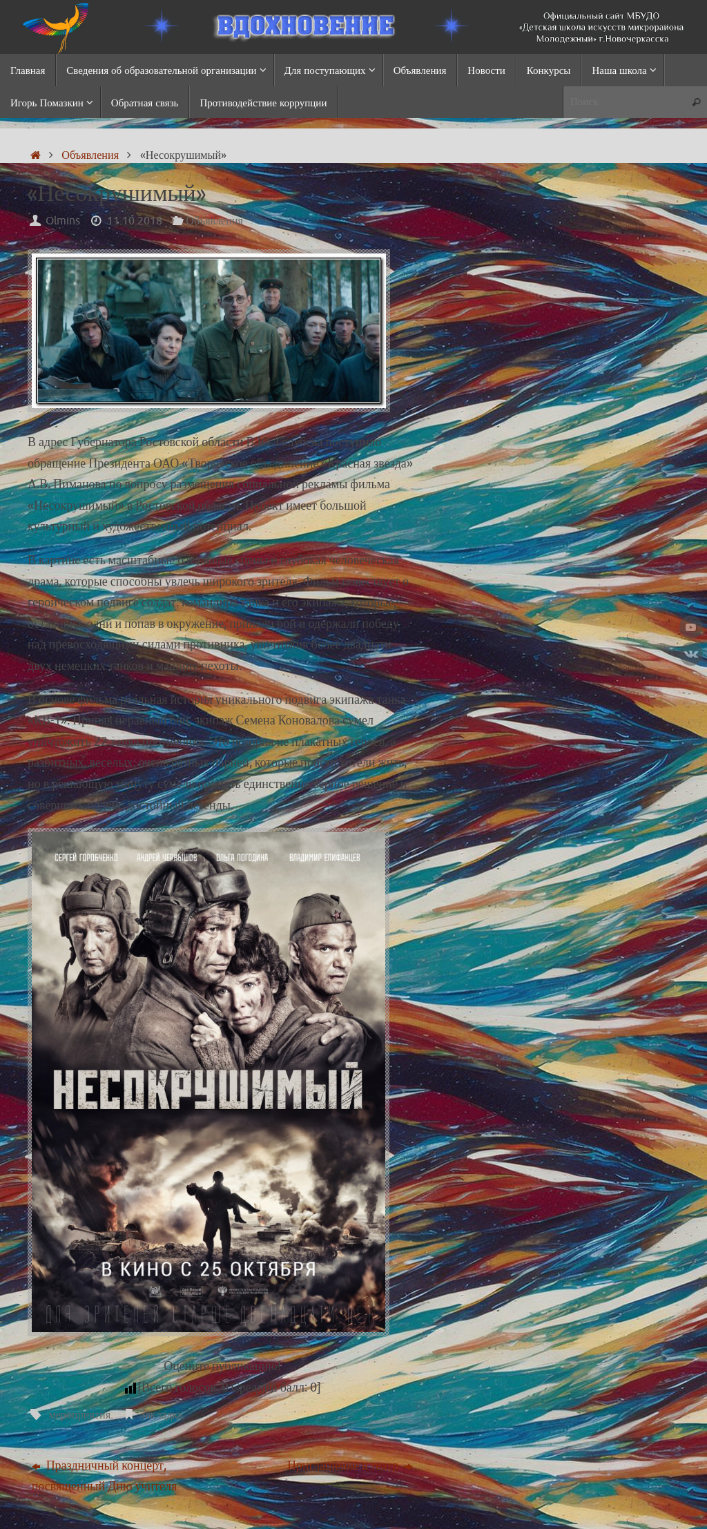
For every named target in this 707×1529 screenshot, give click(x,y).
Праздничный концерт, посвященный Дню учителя (104, 1475)
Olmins (63, 220)
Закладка (161, 1414)
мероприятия (79, 1414)
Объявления (90, 155)
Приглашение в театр (350, 1464)
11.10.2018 (134, 220)
